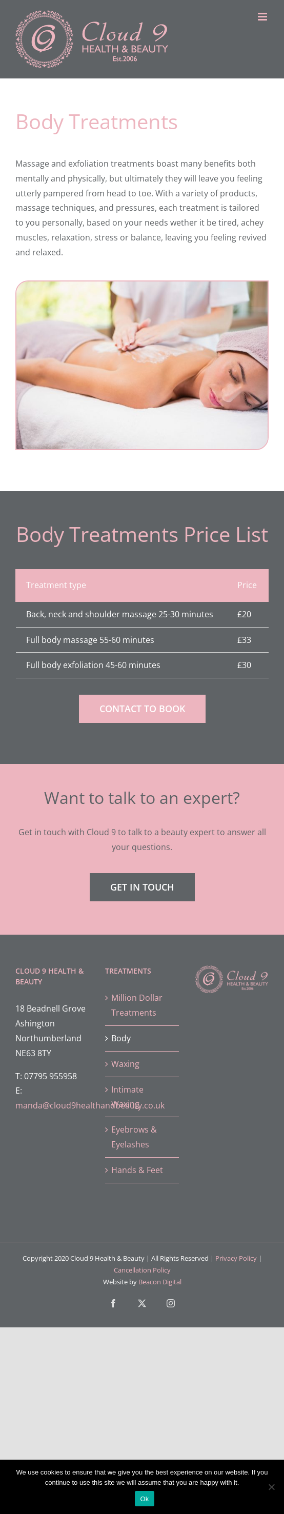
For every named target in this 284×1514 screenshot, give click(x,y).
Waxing (125, 1063)
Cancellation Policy (142, 1270)
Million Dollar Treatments (137, 1005)
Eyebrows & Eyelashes (134, 1137)
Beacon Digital (159, 1281)
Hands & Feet (137, 1170)
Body (121, 1038)
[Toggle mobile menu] (263, 16)
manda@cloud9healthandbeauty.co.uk (90, 1105)
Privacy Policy (236, 1258)
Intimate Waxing (127, 1097)
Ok (144, 1499)
